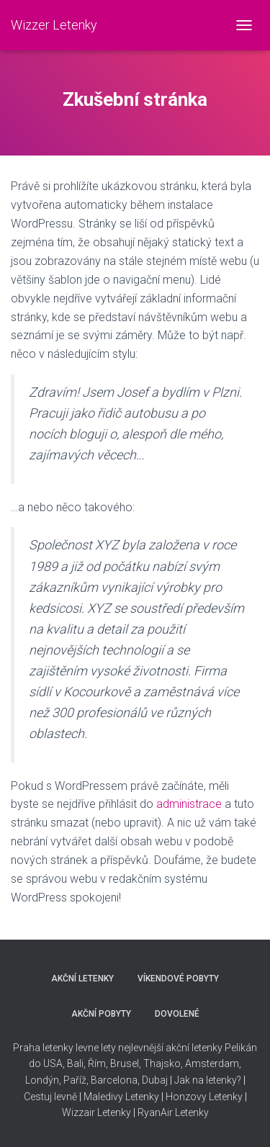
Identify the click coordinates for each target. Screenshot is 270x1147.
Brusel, (124, 1063)
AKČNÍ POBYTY (101, 1014)
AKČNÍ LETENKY (82, 978)
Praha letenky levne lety (64, 1047)
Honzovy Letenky (204, 1096)
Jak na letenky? (207, 1080)
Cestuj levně (50, 1096)
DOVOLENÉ (177, 1014)
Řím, (97, 1063)
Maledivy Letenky (121, 1096)
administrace (189, 804)
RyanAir (155, 1112)
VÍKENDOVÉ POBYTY (178, 978)
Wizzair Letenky (96, 1112)
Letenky (192, 1112)
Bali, (75, 1063)
